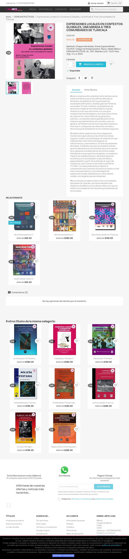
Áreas (32, 9)
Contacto (61, 9)
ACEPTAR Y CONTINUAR (63, 556)
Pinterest (92, 77)
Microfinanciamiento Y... (24, 234)
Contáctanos (42, 533)
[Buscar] (106, 9)
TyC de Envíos (42, 520)
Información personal (75, 520)
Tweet (85, 77)
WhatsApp (75, 9)
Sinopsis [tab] (76, 90)
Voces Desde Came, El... (24, 279)
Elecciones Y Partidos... (104, 358)
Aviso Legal (41, 524)
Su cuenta (72, 516)
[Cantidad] (69, 64)
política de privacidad (111, 545)
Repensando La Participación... (64, 447)
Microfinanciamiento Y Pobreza (105, 234)
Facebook (8, 505)
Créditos (70, 527)
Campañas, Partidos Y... (64, 358)
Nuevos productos (14, 524)
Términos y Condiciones (46, 527)
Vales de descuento (75, 533)
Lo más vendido (12, 527)
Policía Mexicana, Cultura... (25, 402)
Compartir (79, 77)
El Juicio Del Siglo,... (25, 447)
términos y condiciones (81, 499)
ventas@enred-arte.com (107, 535)
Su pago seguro (43, 530)
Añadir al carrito (91, 64)
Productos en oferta (15, 520)
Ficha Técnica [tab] (90, 90)
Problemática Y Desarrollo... (64, 402)
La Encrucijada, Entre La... (103, 402)
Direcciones (71, 530)
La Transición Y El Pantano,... (25, 358)
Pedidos (69, 524)
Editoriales (45, 9)
